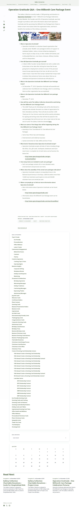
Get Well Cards (16, 313)
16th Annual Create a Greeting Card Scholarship (27, 353)
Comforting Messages (20, 288)
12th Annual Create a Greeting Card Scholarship (27, 368)
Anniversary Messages (20, 293)
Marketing (17, 276)
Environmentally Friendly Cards (20, 315)
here (50, 121)
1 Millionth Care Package (51, 216)
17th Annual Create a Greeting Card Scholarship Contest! (29, 358)
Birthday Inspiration (19, 281)
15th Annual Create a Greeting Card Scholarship (27, 361)
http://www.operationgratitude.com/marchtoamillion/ (41, 201)
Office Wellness (18, 244)
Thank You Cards (16, 422)
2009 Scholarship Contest (24, 391)
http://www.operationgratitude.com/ (36, 193)
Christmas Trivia (16, 349)
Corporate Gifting (19, 268)
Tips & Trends (15, 237)
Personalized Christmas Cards (20, 416)
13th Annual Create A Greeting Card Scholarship (27, 366)
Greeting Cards (16, 304)
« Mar (39, 469)
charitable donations (34, 216)
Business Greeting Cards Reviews (21, 335)
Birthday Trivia (16, 329)
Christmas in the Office (18, 346)
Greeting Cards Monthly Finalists (21, 404)
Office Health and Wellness (19, 411)
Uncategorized (16, 427)
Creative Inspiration (17, 259)
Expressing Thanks (19, 291)
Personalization (18, 242)
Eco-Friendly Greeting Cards (19, 398)
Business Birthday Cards (18, 331)
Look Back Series (18, 378)
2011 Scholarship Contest (24, 386)
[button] (70, 4)
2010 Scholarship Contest (24, 388)
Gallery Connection (39, 2)
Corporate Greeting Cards (19, 322)
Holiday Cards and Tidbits (19, 407)
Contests (16, 254)
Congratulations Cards (18, 320)
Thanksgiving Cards (17, 318)
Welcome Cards (16, 298)
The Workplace (16, 424)
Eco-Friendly (17, 239)
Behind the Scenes (19, 252)
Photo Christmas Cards (18, 418)
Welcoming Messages (20, 283)
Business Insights (16, 266)
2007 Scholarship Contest (24, 396)
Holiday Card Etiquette (20, 273)
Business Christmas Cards (19, 333)
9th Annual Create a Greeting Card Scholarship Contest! (29, 376)
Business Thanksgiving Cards (20, 337)
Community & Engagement (25, 221)
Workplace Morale (19, 271)
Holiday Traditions (19, 286)
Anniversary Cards (17, 324)
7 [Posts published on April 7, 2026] (31, 455)
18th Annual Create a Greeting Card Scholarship (27, 356)
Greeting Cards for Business (19, 402)
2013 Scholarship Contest (24, 381)
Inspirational (15, 311)
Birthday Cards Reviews (18, 326)
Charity (35, 221)
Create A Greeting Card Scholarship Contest (24, 351)
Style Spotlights (18, 264)
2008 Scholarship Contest (24, 393)
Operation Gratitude (23, 216)
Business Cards (16, 309)
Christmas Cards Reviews (19, 344)
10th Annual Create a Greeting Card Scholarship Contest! (29, 373)
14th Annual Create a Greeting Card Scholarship (27, 363)
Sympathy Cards (16, 420)
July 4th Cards (15, 295)
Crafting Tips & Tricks (20, 261)
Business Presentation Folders (20, 306)
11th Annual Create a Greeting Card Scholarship (27, 371)
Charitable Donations (44, 221)
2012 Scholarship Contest (24, 383)
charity (42, 216)
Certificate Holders (17, 300)
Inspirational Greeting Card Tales (21, 409)
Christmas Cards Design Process (20, 342)
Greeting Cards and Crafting (20, 400)
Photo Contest (16, 302)
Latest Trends (18, 247)
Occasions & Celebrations (19, 278)
